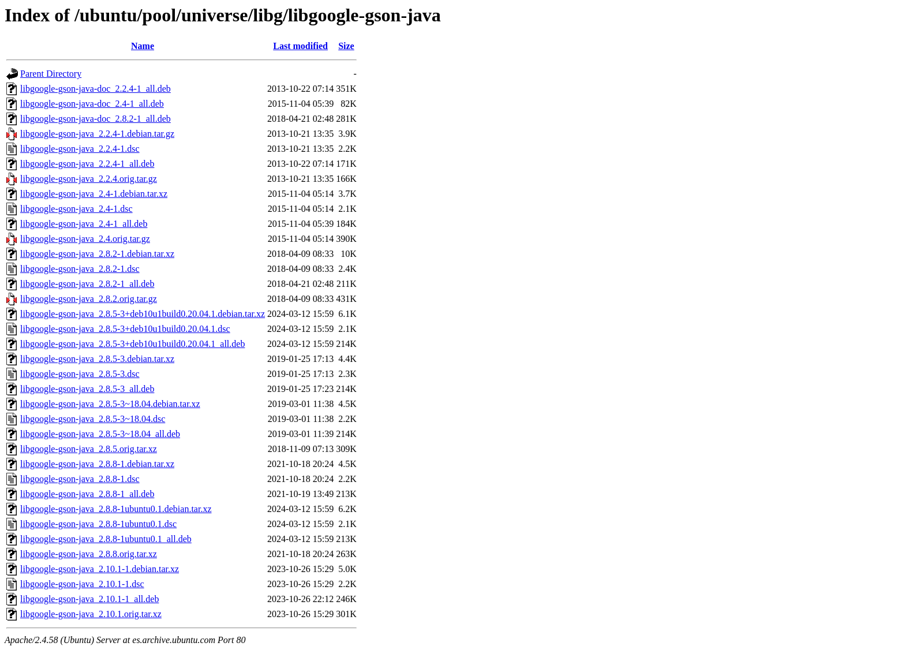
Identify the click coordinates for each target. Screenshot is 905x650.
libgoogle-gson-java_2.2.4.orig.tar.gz (88, 179)
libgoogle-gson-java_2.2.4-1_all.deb (87, 164)
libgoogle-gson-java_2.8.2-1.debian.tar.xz (97, 254)
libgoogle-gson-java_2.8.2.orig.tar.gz (88, 299)
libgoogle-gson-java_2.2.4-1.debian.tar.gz (97, 134)
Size (346, 46)
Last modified (300, 46)
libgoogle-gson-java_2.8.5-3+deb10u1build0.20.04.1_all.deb (132, 344)
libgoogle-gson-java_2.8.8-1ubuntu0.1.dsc (98, 524)
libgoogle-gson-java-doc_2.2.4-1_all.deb (95, 89)
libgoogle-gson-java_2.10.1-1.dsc (82, 584)
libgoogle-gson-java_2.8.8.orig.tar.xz (88, 554)
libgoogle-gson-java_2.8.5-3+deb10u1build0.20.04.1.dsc (125, 329)
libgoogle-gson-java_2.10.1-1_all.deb (89, 599)
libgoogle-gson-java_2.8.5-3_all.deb (87, 389)
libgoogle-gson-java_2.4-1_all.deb (83, 224)
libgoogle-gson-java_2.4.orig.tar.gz (85, 239)
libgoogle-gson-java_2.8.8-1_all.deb (87, 494)
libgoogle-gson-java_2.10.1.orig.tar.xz (91, 614)
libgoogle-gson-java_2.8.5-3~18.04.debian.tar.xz (110, 404)
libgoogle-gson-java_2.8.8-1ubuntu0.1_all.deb (106, 539)
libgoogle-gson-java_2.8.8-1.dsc (80, 479)
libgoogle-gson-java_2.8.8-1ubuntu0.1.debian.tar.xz (115, 509)
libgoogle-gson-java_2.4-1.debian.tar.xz (93, 194)
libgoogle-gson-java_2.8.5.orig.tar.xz (88, 449)
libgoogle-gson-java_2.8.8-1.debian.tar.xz (97, 464)
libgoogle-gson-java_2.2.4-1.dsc (80, 149)
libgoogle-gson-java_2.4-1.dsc (76, 209)
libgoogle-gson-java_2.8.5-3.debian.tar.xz (97, 359)
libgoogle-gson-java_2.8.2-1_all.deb (87, 284)
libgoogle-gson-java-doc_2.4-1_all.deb (92, 104)
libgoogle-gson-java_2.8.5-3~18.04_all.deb (100, 434)
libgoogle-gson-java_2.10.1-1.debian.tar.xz (99, 569)
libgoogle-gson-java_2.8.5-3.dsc (80, 374)
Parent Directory (50, 74)
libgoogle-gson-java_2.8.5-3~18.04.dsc (92, 419)
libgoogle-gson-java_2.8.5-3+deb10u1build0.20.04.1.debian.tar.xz (142, 314)
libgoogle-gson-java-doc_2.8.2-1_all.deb (95, 119)
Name (142, 46)
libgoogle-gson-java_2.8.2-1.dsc (80, 269)
